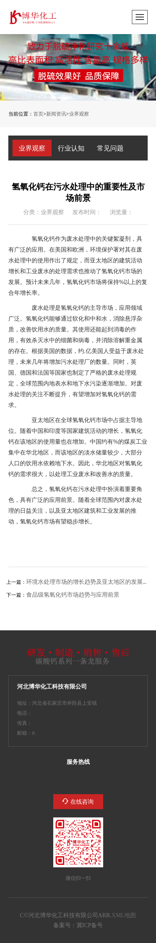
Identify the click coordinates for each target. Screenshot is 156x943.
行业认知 (71, 148)
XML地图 (123, 915)
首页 (38, 113)
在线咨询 (82, 802)
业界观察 (79, 113)
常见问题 (110, 148)
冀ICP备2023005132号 (90, 925)
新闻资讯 (56, 113)
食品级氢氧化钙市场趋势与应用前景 (72, 594)
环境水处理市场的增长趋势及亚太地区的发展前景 (90, 582)
